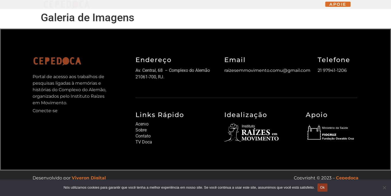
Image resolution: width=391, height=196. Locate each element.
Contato (143, 136)
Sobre (141, 130)
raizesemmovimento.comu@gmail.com (267, 70)
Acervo (142, 124)
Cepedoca (347, 177)
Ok (322, 187)
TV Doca (143, 142)
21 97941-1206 (332, 70)
